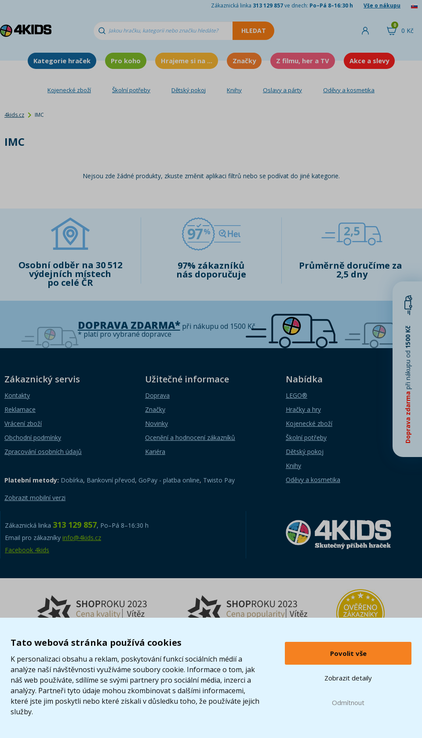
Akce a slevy (369, 60)
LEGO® (296, 395)
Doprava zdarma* (129, 325)
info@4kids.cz (81, 537)
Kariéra (155, 451)
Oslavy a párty (282, 90)
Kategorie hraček (62, 60)
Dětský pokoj (188, 90)
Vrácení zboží (23, 423)
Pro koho (126, 60)
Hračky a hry (303, 409)
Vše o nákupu (382, 5)
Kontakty (17, 395)
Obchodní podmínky (32, 437)
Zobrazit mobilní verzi (34, 497)
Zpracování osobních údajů (43, 451)
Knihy (234, 90)
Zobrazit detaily (348, 677)
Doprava (157, 395)
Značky (244, 60)
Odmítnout (348, 702)
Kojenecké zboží (69, 90)
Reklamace (20, 409)
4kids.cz (14, 115)
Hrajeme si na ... (186, 60)
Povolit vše (348, 653)
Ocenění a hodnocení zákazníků (190, 437)
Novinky (156, 423)
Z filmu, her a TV (302, 60)
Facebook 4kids (27, 550)
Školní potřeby (131, 90)
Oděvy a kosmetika (349, 90)
